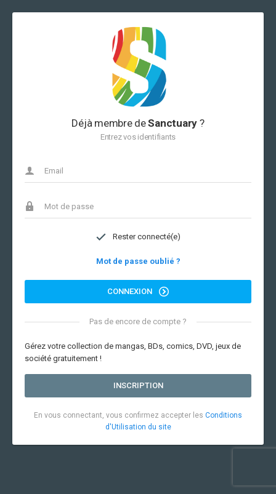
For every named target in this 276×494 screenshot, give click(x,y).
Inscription (138, 385)
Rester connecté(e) (138, 236)
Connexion (138, 292)
